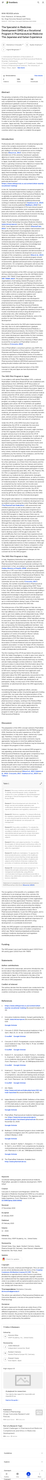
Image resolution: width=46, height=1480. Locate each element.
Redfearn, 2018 (31, 205)
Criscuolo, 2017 (31, 581)
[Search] (38, 2)
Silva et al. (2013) (28, 885)
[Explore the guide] (12, 1400)
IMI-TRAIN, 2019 (8, 279)
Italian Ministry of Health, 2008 (14, 568)
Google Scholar (11, 1025)
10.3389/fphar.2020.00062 (12, 1200)
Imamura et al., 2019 (35, 203)
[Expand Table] (41, 784)
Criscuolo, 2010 (16, 344)
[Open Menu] (3, 2)
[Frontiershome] (12, 2)
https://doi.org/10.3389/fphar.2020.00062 (24, 21)
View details (38, 75)
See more (21, 68)
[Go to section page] (23, 1414)
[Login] (43, 2)
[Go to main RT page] (23, 1431)
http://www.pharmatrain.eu (15, 1161)
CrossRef (8, 1036)
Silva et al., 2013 (14, 153)
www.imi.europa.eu (9, 224)
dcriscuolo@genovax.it (10, 1291)
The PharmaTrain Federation (13, 505)
